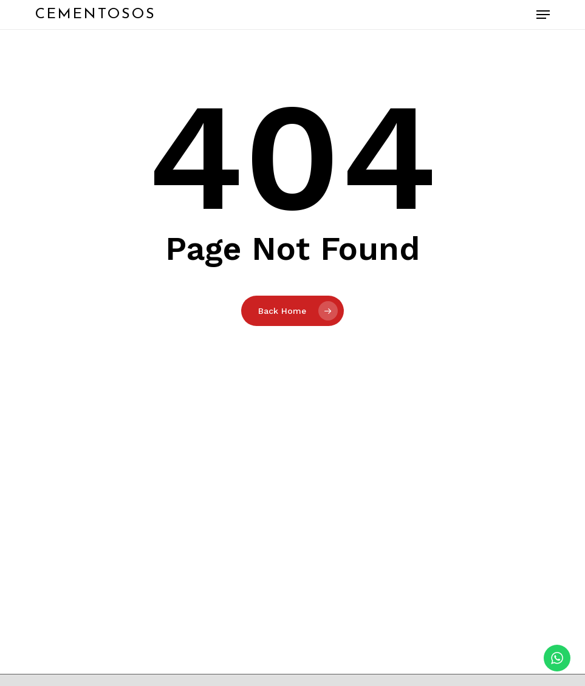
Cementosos (95, 14)
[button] (543, 14)
